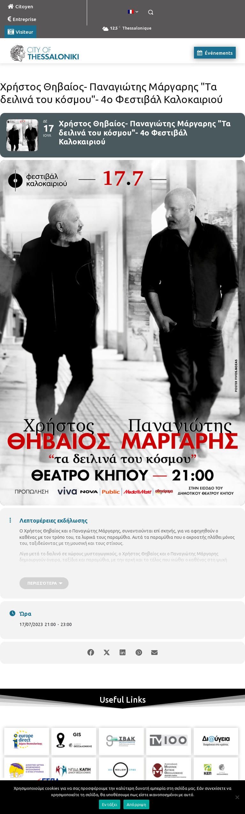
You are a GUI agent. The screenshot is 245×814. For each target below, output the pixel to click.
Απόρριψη (136, 804)
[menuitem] (133, 12)
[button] (150, 12)
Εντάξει (109, 804)
